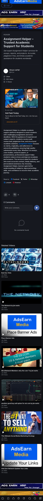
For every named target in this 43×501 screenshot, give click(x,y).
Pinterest (17, 182)
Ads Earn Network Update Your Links (14, 468)
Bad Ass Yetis (6, 273)
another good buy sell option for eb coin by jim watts (20, 403)
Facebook (15, 179)
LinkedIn (7, 182)
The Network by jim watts (10, 305)
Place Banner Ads (7, 338)
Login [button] (7, 6)
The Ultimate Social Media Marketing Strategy (17, 436)
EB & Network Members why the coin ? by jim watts (19, 371)
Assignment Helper (26, 144)
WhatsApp (33, 179)
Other (8, 77)
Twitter (24, 179)
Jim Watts (4, 275)
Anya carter (14, 70)
